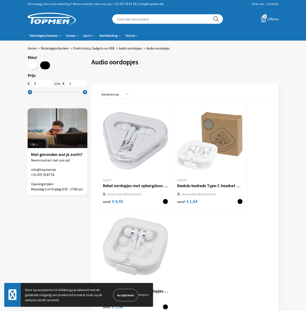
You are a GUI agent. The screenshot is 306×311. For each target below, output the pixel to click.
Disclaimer (228, 255)
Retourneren (167, 242)
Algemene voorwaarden (237, 235)
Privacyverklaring (233, 248)
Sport (87, 35)
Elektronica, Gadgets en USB (94, 48)
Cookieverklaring (232, 242)
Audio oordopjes (130, 48)
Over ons (258, 4)
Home (32, 48)
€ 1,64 (170, 184)
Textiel (130, 35)
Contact (273, 4)
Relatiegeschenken (44, 35)
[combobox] (160, 19)
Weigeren (144, 294)
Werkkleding (108, 35)
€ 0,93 (113, 184)
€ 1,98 (228, 184)
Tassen (70, 35)
